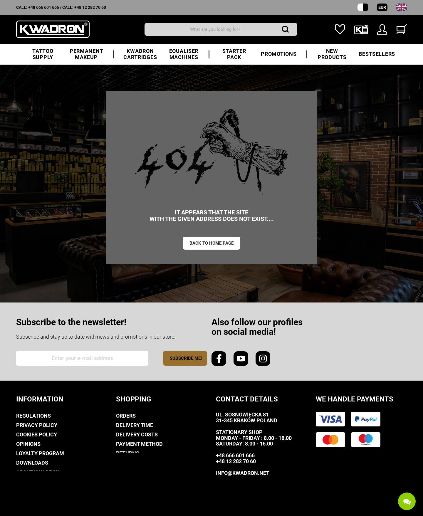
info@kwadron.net (242, 473)
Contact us (32, 481)
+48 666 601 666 (43, 7)
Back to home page (211, 243)
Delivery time (134, 425)
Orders (126, 416)
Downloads (32, 463)
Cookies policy (36, 434)
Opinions (28, 444)
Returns (127, 453)
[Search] (221, 29)
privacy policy (36, 425)
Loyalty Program (40, 453)
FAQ (120, 463)
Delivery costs (137, 434)
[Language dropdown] (401, 7)
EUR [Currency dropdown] (382, 7)
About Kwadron (38, 472)
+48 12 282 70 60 (90, 7)
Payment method (139, 444)
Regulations (33, 416)
